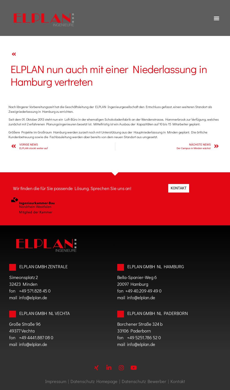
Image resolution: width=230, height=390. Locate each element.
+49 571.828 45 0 (35, 291)
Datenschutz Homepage (94, 381)
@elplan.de (144, 344)
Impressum (55, 381)
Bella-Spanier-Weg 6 (137, 277)
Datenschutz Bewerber (144, 381)
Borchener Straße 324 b (140, 324)
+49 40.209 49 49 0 (143, 291)
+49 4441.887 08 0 (36, 337)
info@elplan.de (32, 297)
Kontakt (177, 381)
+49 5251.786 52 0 (144, 337)
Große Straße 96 (25, 324)
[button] (216, 18)
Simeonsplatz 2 (23, 277)
